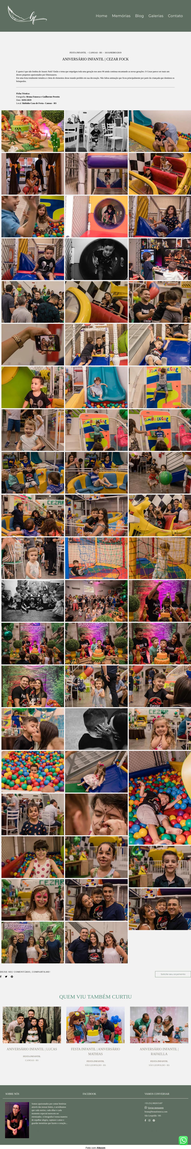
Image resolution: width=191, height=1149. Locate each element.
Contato (175, 16)
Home (101, 16)
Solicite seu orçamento (173, 974)
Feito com (95, 1146)
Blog (139, 16)
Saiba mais (43, 1128)
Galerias (155, 16)
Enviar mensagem (156, 1106)
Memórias (121, 16)
